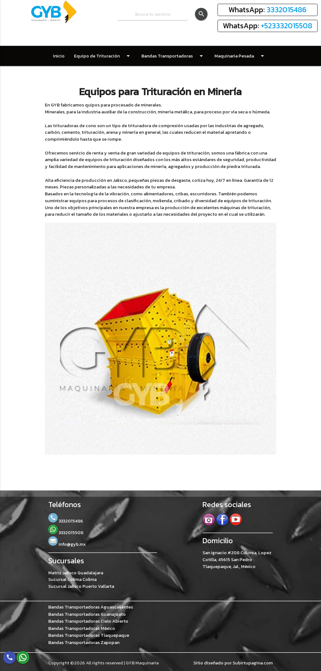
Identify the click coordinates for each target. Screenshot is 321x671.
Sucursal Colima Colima (72, 579)
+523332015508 (286, 25)
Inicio (59, 55)
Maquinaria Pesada (240, 56)
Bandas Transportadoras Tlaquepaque (88, 635)
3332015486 (286, 9)
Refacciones (72, 76)
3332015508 (65, 532)
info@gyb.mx (67, 544)
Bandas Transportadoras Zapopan (83, 642)
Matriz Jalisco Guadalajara (75, 572)
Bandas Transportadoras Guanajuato (87, 614)
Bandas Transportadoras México (81, 628)
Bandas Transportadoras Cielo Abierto (88, 621)
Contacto (110, 76)
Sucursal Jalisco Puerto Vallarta (81, 586)
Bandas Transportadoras (173, 56)
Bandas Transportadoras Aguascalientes (90, 607)
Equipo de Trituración (103, 56)
